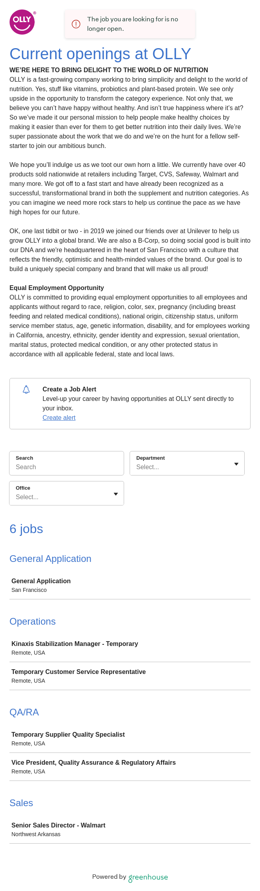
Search (24, 458)
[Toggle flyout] (236, 464)
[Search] (66, 468)
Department (150, 458)
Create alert (59, 417)
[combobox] (137, 467)
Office (23, 488)
